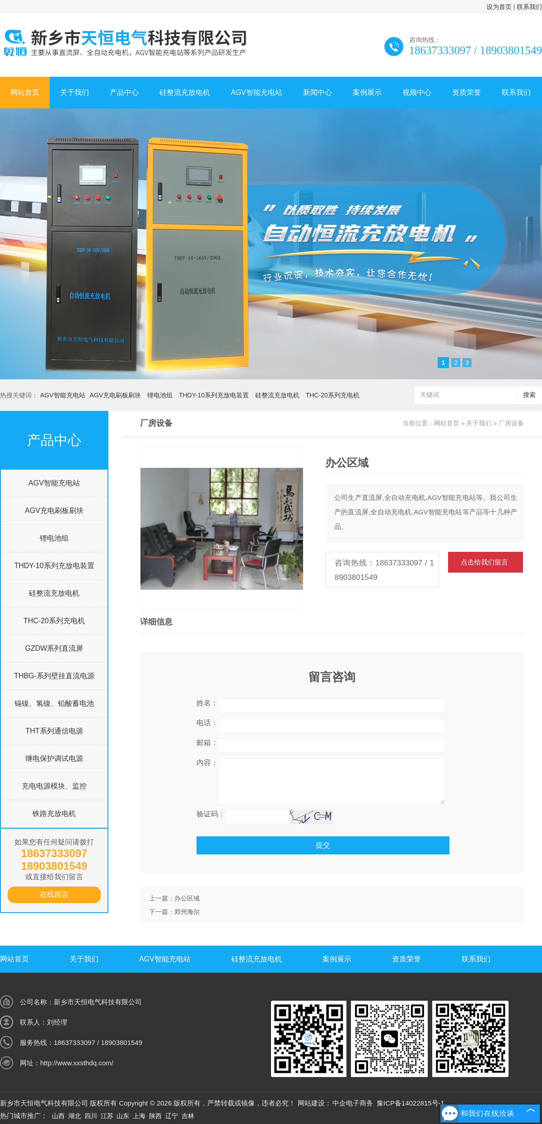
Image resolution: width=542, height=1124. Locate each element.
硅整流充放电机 (184, 92)
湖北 (74, 1115)
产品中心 (124, 92)
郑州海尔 (187, 911)
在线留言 (54, 894)
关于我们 (74, 92)
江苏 (107, 1115)
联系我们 (529, 6)
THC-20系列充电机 (333, 395)
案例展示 (367, 92)
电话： (207, 723)
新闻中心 (317, 92)
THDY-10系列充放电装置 (214, 395)
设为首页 (499, 6)
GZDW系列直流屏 (54, 648)
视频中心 (416, 92)
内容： (207, 762)
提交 (323, 845)
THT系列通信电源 (54, 731)
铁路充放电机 (54, 813)
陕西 (155, 1115)
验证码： (210, 814)
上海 (139, 1115)
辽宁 (171, 1115)
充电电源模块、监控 (54, 786)
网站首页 (24, 92)
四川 (90, 1115)
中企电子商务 (352, 1103)
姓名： (207, 703)
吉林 (188, 1115)
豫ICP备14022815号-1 (410, 1103)
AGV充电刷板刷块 (115, 395)
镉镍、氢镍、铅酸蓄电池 (54, 703)
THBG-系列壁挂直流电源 (54, 676)
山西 (58, 1115)
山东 (123, 1115)
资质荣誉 (466, 92)
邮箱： (207, 742)
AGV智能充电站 (256, 92)
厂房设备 (511, 423)
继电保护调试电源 (54, 758)
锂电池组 (160, 395)
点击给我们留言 (484, 562)
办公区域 (187, 898)
